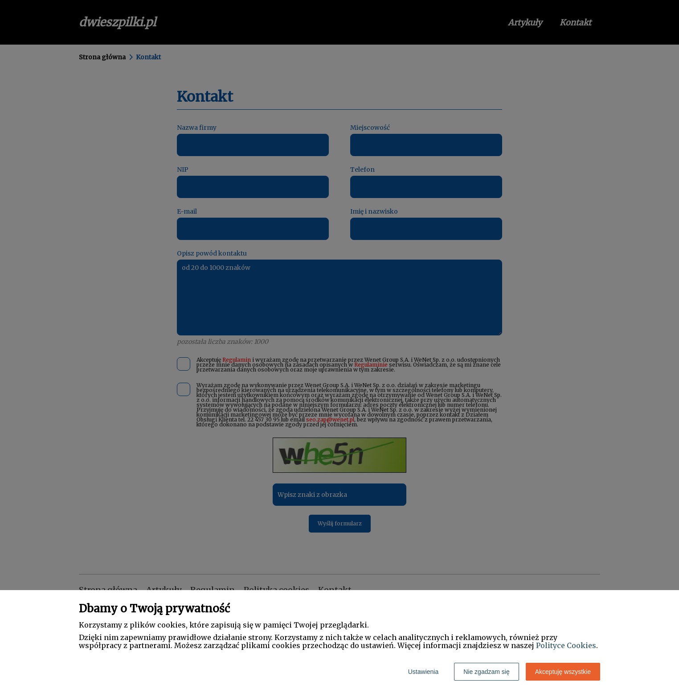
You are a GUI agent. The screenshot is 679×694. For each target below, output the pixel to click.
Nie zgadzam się (486, 671)
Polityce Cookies (566, 645)
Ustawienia (423, 671)
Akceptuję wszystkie (563, 671)
